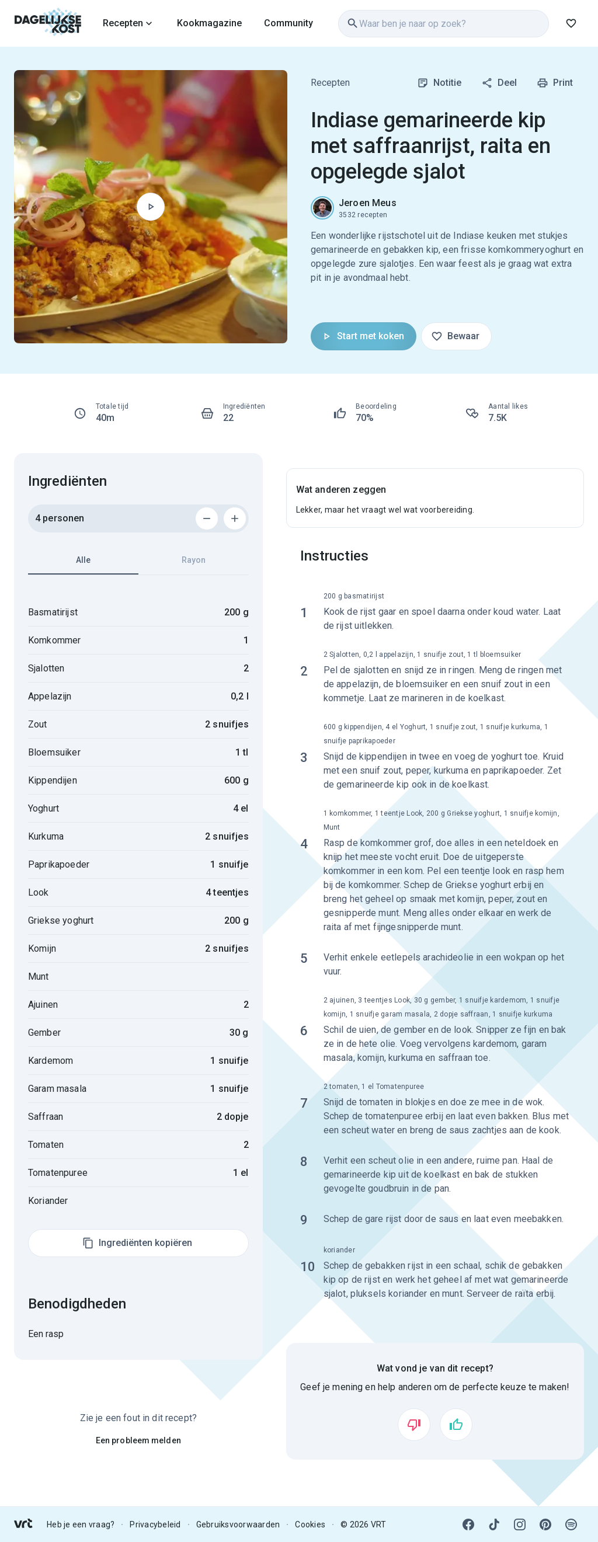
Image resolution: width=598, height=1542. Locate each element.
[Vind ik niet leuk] (414, 1424)
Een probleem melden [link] (138, 1440)
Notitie (439, 83)
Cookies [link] (310, 1524)
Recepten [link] (330, 82)
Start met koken (362, 336)
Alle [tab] (83, 565)
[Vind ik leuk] (456, 1424)
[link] (48, 23)
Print (555, 83)
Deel (499, 83)
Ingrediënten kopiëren (137, 1243)
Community (288, 23)
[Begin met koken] (151, 207)
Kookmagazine (209, 23)
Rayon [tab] (194, 560)
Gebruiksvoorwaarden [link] (238, 1524)
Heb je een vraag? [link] (80, 1524)
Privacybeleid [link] (155, 1524)
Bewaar (455, 336)
